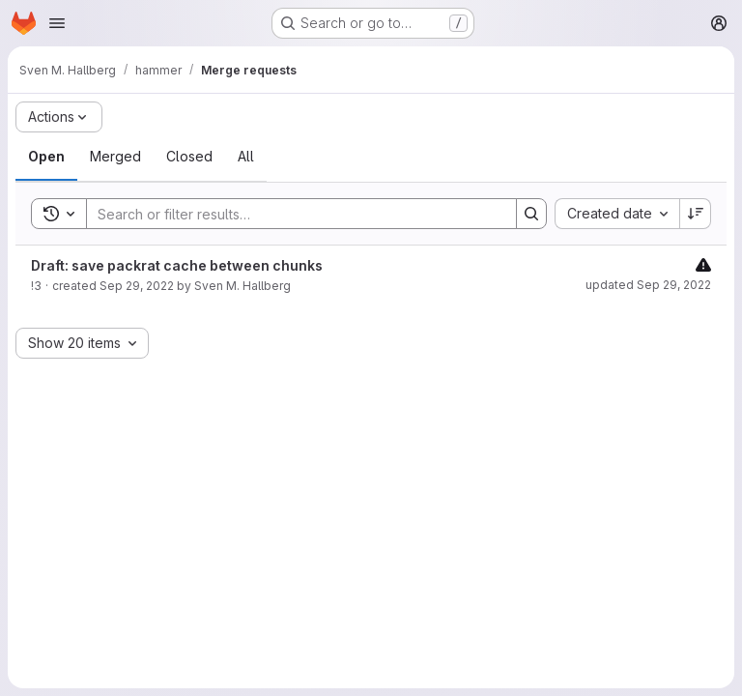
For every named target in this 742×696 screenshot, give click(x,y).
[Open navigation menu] (57, 23)
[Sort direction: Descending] (695, 213)
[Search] (292, 213)
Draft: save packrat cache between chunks (177, 265)
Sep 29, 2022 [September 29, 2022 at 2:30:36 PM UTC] (137, 285)
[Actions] (58, 117)
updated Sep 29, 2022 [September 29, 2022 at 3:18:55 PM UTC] (648, 284)
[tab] (46, 156)
